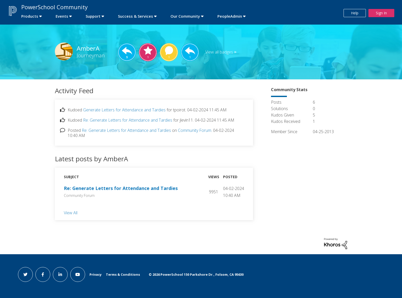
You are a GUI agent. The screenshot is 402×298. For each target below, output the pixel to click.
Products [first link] (29, 16)
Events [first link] (62, 16)
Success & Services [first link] (135, 16)
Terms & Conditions (123, 274)
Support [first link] (93, 16)
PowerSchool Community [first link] (54, 7)
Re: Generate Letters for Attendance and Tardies (127, 120)
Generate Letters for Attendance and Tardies (124, 110)
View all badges (219, 52)
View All (70, 212)
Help (354, 12)
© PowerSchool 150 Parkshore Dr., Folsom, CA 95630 (196, 274)
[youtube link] (77, 274)
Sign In (381, 12)
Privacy (95, 274)
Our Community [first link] (185, 16)
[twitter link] (25, 274)
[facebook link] (42, 274)
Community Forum (194, 130)
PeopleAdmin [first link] (229, 16)
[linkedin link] (60, 274)
